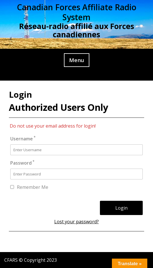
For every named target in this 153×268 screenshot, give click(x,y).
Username (23, 138)
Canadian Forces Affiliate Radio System (76, 12)
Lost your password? (76, 221)
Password (22, 162)
